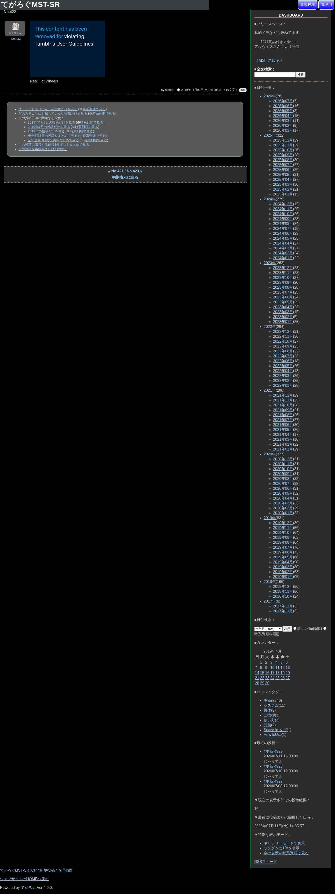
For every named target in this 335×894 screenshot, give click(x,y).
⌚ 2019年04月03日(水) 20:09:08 (199, 90)
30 (267, 683)
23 (267, 678)
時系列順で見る (94, 109)
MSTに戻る (269, 60)
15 (262, 673)
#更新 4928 (273, 766)
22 (262, 678)
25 (277, 678)
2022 (270, 327)
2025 (270, 135)
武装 (267, 725)
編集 (242, 90)
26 (282, 678)
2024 (270, 199)
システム (271, 705)
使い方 (269, 720)
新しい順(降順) (307, 629)
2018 (270, 582)
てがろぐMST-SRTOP (18, 870)
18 (277, 673)
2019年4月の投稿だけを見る (49, 127)
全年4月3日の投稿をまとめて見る (52, 136)
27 (288, 678)
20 (288, 673)
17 (272, 673)
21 (257, 678)
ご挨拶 (269, 715)
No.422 (16, 38)
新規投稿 (307, 5)
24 (272, 678)
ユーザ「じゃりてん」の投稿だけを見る (47, 109)
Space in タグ (275, 730)
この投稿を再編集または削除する (43, 149)
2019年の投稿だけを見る (46, 131)
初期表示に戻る (125, 177)
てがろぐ (28, 888)
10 (272, 668)
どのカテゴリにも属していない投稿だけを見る (52, 113)
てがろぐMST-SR (31, 4)
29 (262, 683)
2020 (270, 454)
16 (267, 673)
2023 (270, 263)
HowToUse (273, 735)
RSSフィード (265, 862)
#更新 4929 (273, 751)
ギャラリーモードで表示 (284, 843)
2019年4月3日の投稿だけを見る (51, 122)
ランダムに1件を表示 (281, 848)
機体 (267, 710)
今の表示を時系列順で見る (286, 853)
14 (257, 673)
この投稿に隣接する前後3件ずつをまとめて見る (53, 144)
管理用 (326, 5)
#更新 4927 (273, 781)
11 (277, 668)
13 (288, 668)
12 (282, 668)
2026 (270, 96)
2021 (270, 390)
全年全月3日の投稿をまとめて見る (53, 140)
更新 (267, 700)
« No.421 (116, 171)
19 (282, 673)
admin (169, 90)
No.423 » (134, 171)
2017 (270, 601)
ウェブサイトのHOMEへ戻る (24, 879)
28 (257, 683)
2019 (270, 518)
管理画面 (65, 870)
